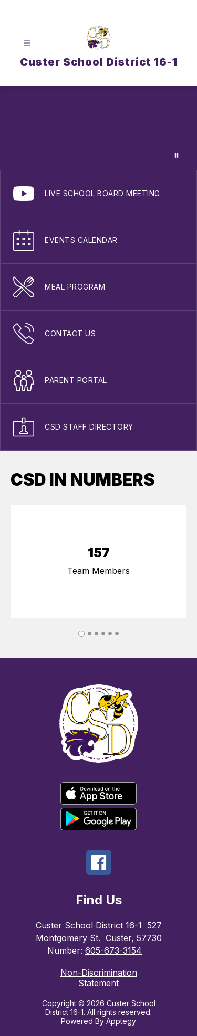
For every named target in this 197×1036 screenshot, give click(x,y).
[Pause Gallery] (176, 155)
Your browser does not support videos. (98, 128)
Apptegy (121, 1021)
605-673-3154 (113, 950)
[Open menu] (27, 43)
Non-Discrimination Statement (98, 977)
